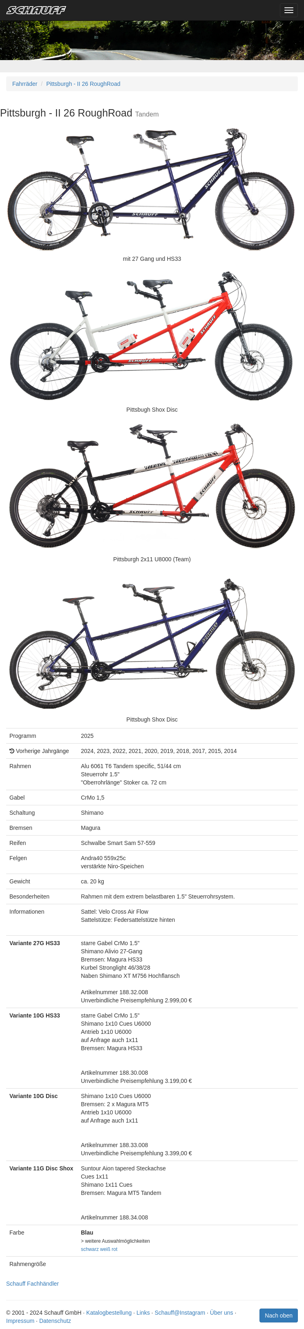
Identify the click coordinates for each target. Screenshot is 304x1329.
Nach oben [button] (279, 1315)
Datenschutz (55, 1321)
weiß (105, 1249)
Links (143, 1312)
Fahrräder (24, 84)
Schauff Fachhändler (32, 1283)
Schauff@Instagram (179, 1312)
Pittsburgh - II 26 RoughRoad (83, 84)
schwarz (90, 1249)
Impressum (20, 1321)
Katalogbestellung (109, 1312)
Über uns (221, 1312)
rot (114, 1249)
